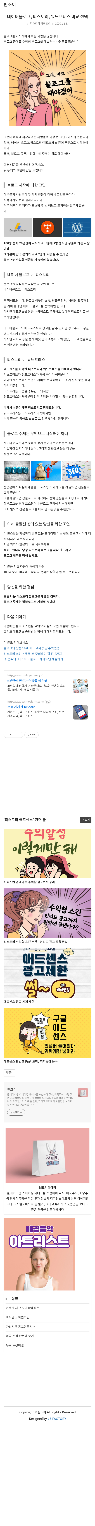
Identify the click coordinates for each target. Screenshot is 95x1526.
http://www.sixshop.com (22, 776)
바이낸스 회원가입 (18, 1418)
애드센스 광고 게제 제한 (19, 1103)
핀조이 (11, 1191)
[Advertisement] (47, 373)
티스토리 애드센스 (40, 23)
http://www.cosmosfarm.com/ (25, 802)
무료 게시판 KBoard (21, 808)
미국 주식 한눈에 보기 (20, 1437)
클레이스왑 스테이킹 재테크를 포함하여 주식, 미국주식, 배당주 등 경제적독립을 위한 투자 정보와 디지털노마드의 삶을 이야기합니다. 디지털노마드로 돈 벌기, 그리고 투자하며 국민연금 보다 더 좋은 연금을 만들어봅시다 (40, 1200)
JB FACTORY (57, 1520)
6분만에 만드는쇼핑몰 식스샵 (27, 782)
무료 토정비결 (15, 1446)
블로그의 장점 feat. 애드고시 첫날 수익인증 (32, 749)
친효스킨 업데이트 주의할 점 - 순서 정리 (29, 983)
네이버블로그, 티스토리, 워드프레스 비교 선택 (47, 16)
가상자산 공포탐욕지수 (20, 1428)
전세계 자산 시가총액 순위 (23, 1409)
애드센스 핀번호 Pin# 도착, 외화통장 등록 (31, 1163)
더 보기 (86, 921)
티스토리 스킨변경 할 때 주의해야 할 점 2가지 (33, 755)
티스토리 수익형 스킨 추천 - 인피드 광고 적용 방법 (36, 1043)
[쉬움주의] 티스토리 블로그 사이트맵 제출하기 (33, 760)
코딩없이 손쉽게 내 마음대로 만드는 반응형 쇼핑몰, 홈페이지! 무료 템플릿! (36, 789)
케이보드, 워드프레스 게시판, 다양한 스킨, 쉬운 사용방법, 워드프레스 (35, 815)
